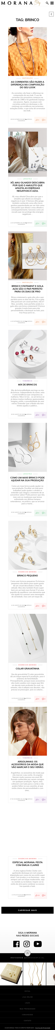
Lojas (27, 1003)
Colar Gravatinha (27, 668)
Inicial (27, 991)
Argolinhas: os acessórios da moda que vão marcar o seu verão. (27, 764)
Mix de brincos (27, 384)
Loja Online (27, 997)
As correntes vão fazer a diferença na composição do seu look (27, 85)
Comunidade (27, 1015)
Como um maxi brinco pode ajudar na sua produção (27, 479)
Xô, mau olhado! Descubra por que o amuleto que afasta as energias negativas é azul (27, 186)
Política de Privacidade (42, 1028)
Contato (27, 1021)
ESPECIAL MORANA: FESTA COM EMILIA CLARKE (28, 863)
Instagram (27, 958)
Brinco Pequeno (27, 575)
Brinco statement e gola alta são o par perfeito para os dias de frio (27, 289)
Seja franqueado (27, 1009)
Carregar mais (27, 910)
